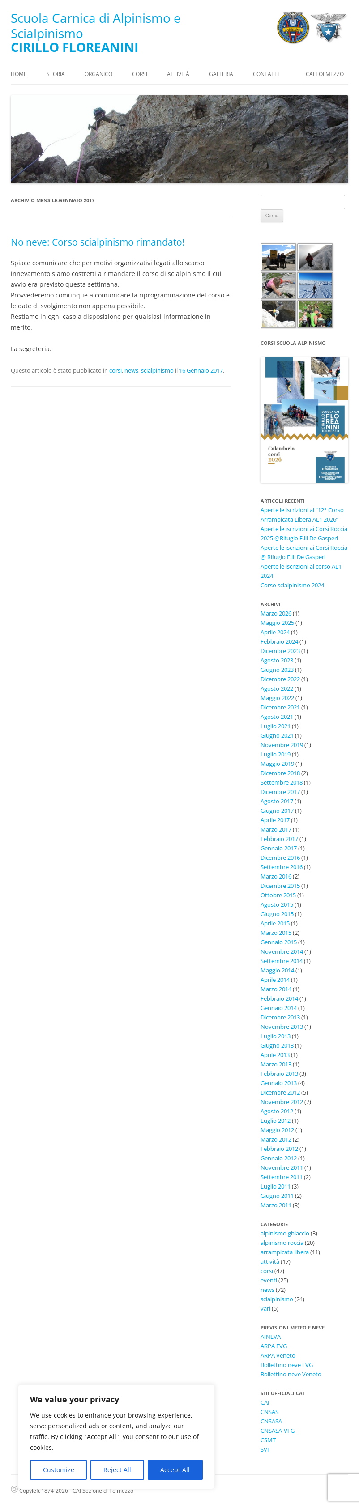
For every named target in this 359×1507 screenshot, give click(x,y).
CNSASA (271, 1421)
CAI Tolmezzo (325, 74)
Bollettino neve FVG (287, 1365)
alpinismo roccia (282, 1243)
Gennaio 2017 (279, 848)
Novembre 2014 (282, 951)
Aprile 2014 (275, 980)
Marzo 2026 (276, 613)
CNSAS (269, 1412)
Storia (56, 74)
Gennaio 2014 (279, 1008)
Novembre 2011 (282, 1167)
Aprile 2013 (275, 1055)
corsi (115, 370)
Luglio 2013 (276, 1036)
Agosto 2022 (277, 688)
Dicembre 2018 (280, 773)
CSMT (268, 1440)
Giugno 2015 (277, 914)
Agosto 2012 (277, 1111)
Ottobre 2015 (278, 895)
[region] (116, 1436)
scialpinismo (157, 370)
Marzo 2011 (276, 1205)
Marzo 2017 (276, 829)
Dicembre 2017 (280, 792)
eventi (269, 1280)
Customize (58, 1469)
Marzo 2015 (276, 933)
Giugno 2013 (277, 1045)
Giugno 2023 (277, 670)
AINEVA (271, 1337)
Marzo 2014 (276, 989)
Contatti (266, 74)
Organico (98, 74)
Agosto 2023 (277, 660)
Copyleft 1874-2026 (39, 1490)
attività (270, 1261)
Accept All (175, 1469)
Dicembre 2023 (280, 651)
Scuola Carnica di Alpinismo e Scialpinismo (96, 26)
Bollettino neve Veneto (291, 1374)
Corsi (139, 74)
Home (19, 74)
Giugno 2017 (277, 811)
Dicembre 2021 (280, 707)
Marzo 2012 (276, 1139)
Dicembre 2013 (280, 1017)
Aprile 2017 (275, 820)
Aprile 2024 (275, 632)
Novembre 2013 (282, 1027)
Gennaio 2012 (279, 1158)
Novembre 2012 (282, 1102)
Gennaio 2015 (279, 942)
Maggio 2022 (277, 698)
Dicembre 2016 (280, 857)
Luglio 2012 (276, 1120)
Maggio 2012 (277, 1130)
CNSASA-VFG (278, 1430)
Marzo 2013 (276, 1064)
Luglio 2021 (276, 726)
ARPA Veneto (278, 1355)
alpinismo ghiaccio (285, 1233)
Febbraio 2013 (279, 1074)
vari (265, 1308)
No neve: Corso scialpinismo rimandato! (98, 242)
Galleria (221, 74)
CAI (265, 1402)
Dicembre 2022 (280, 679)
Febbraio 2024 (279, 641)
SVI (265, 1449)
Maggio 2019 (277, 764)
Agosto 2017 (277, 801)
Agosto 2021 (277, 717)
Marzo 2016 (276, 876)
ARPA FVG (274, 1346)
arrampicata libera (285, 1252)
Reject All (117, 1469)
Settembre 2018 (282, 782)
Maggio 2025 (277, 623)
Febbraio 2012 (279, 1149)
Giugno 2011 (277, 1196)
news (131, 370)
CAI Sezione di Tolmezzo (103, 1490)
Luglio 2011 (276, 1186)
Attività (178, 74)
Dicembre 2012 (280, 1092)
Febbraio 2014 (279, 998)
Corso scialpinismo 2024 (292, 585)
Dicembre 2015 (280, 886)
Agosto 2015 (277, 904)
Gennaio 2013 (279, 1083)
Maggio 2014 (277, 970)
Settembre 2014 (282, 961)
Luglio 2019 (276, 754)
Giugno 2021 (277, 735)
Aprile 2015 (275, 923)
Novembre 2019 (282, 745)
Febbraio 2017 (279, 839)
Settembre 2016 (282, 867)
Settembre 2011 (282, 1177)
